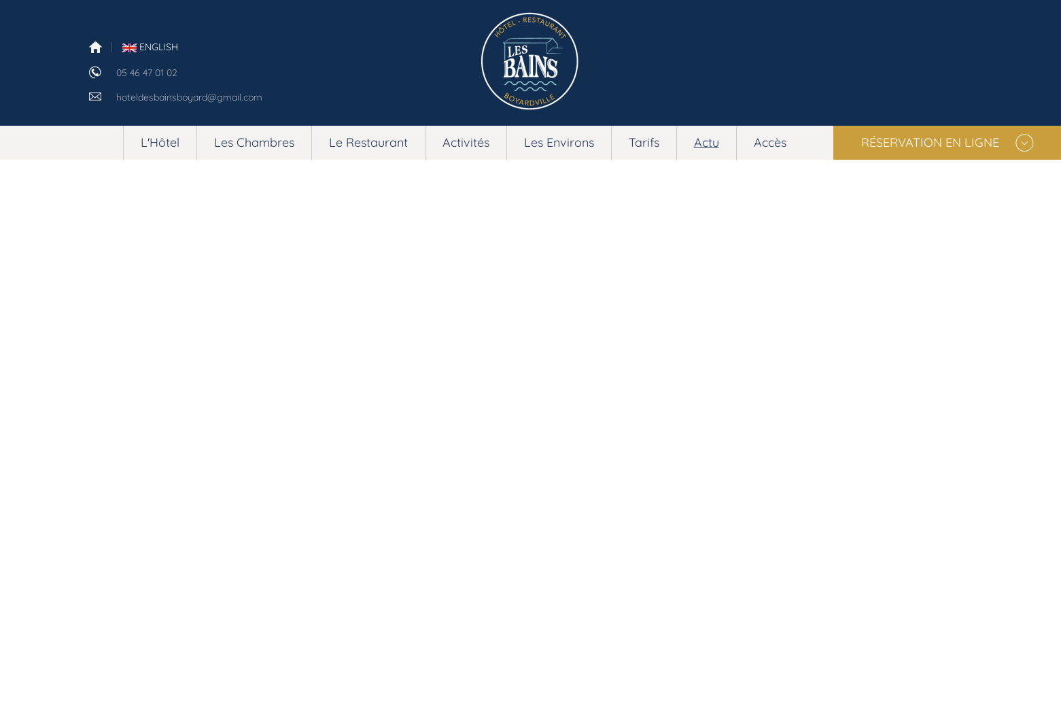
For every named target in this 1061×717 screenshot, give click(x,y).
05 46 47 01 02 (146, 73)
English (150, 47)
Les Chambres (254, 142)
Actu (706, 142)
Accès (770, 142)
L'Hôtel (160, 142)
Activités (465, 142)
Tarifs (644, 142)
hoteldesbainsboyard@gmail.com (189, 97)
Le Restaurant (368, 142)
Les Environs (559, 142)
